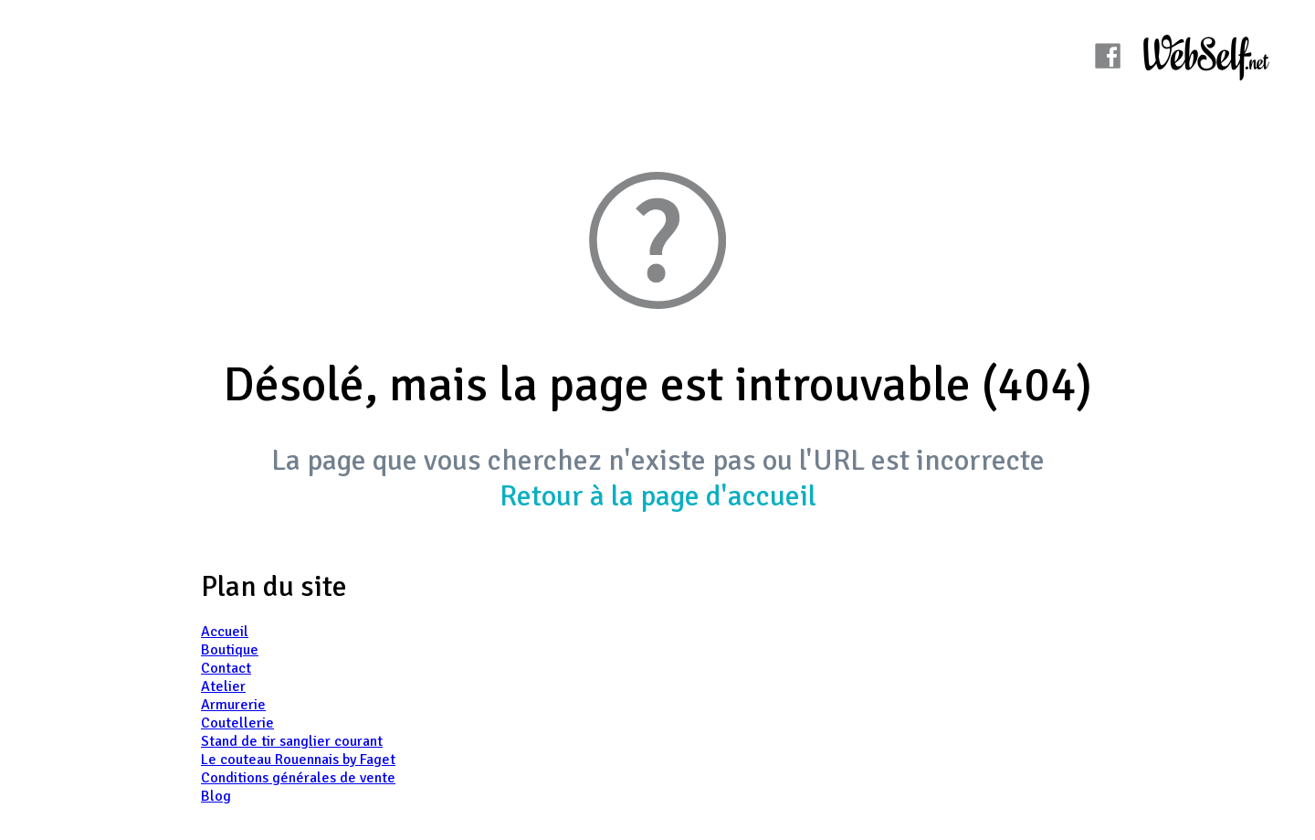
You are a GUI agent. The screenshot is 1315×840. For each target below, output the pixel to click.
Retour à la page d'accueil (658, 496)
